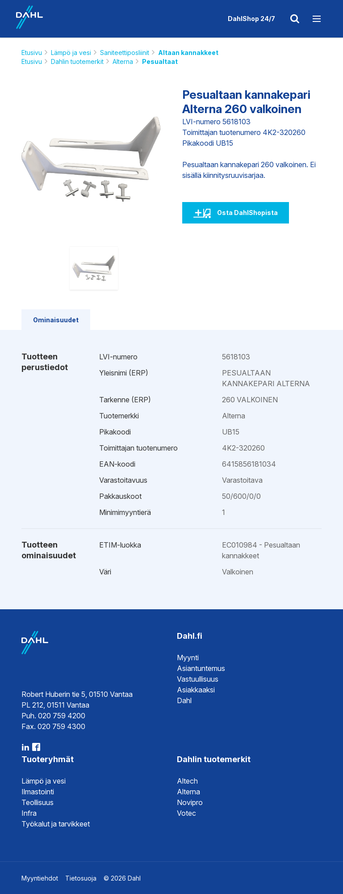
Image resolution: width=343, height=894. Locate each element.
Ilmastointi (37, 791)
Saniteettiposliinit (124, 52)
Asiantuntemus (201, 668)
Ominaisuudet (56, 320)
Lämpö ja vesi (71, 52)
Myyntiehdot (39, 878)
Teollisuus (37, 802)
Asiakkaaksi (196, 689)
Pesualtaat (160, 61)
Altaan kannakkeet (188, 52)
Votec (186, 813)
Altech (187, 780)
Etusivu (31, 52)
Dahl (184, 700)
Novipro (190, 802)
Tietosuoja (80, 878)
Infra (29, 813)
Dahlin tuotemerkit (77, 61)
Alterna (123, 61)
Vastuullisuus (197, 679)
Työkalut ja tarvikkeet (55, 823)
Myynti (188, 657)
